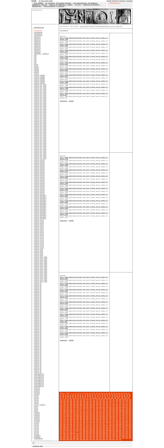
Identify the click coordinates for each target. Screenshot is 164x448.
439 (126, 421)
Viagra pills (39, 220)
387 (100, 418)
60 (68, 396)
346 (110, 415)
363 (94, 416)
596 (64, 433)
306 (123, 412)
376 (64, 418)
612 (117, 433)
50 (115, 395)
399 (67, 419)
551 (61, 430)
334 (71, 415)
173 (120, 402)
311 (67, 413)
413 (113, 419)
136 (71, 401)
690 (84, 439)
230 (90, 407)
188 (97, 404)
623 (81, 435)
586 (103, 432)
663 (67, 438)
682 (130, 438)
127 (113, 399)
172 (117, 402)
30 (65, 395)
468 (77, 424)
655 (113, 436)
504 (123, 425)
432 (103, 421)
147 (107, 401)
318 (90, 413)
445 (74, 422)
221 (61, 407)
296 (90, 412)
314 (77, 413)
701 (120, 439)
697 (107, 439)
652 (103, 436)
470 (84, 424)
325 (113, 413)
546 (117, 429)
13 (94, 393)
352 (130, 415)
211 (100, 405)
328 (123, 413)
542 (103, 429)
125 (107, 399)
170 (110, 402)
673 (100, 438)
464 (64, 424)
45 (102, 395)
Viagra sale (38, 249)
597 (67, 433)
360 (84, 416)
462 (130, 422)
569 (120, 430)
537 (87, 429)
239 (120, 407)
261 (120, 409)
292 (77, 412)
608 (103, 433)
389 (107, 418)
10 (87, 393)
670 (90, 438)
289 (67, 412)
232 (97, 407)
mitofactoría (39, 27)
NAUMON (33, 1)
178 (64, 404)
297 (94, 412)
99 (93, 398)
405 (87, 419)
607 (100, 433)
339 (87, 415)
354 (64, 416)
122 (97, 399)
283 (120, 410)
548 (123, 429)
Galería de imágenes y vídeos (60, 5)
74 (102, 396)
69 (90, 396)
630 (103, 435)
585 (100, 432)
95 (83, 398)
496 (97, 425)
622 (77, 435)
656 (117, 436)
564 (103, 430)
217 (120, 405)
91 (73, 398)
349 (120, 415)
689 (81, 439)
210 (97, 405)
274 (90, 410)
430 (97, 421)
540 (97, 429)
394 (123, 418)
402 (77, 419)
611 (113, 433)
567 (113, 430)
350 (123, 415)
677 (113, 438)
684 (64, 439)
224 (71, 407)
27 (129, 393)
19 (109, 393)
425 (81, 421)
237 (113, 407)
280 (110, 410)
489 (74, 425)
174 (123, 402)
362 (90, 416)
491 (81, 425)
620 (71, 435)
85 (129, 396)
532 (71, 429)
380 (77, 418)
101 (99, 398)
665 (74, 438)
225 (74, 407)
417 (126, 419)
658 (123, 436)
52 (120, 395)
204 (77, 405)
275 (94, 410)
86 (60, 398)
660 (130, 436)
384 (90, 418)
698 (110, 439)
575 (67, 432)
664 (71, 438)
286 (130, 410)
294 (84, 412)
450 (90, 422)
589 (113, 432)
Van (35, 55)
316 (84, 413)
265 (61, 410)
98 (90, 398)
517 (94, 427)
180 (71, 404)
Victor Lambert (40, 405)
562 (97, 430)
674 (103, 438)
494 (90, 425)
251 (87, 409)
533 (74, 429)
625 (87, 435)
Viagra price (39, 238)
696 (103, 439)
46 (105, 395)
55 (127, 395)
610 (110, 433)
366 (103, 416)
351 (126, 415)
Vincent (37, 412)
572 (130, 430)
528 (130, 427)
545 (113, 429)
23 (119, 393)
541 (100, 429)
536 (84, 429)
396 (130, 418)
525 (120, 427)
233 (100, 407)
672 (97, 438)
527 (126, 427)
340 (90, 415)
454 (103, 422)
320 (97, 413)
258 (110, 409)
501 (113, 425)
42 (95, 395)
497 (100, 425)
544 (110, 429)
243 (61, 409)
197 (126, 404)
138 (77, 401)
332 (64, 415)
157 (67, 402)
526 (123, 427)
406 (90, 419)
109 (125, 398)
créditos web (38, 446)
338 (84, 415)
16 (101, 393)
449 (87, 422)
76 (107, 396)
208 (90, 405)
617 (61, 435)
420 (64, 421)
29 (63, 395)
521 (107, 427)
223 (67, 407)
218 (123, 405)
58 (63, 396)
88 (65, 398)
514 (84, 427)
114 (71, 399)
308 (130, 412)
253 (94, 409)
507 (61, 427)
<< (33, 443)
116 (77, 399)
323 (107, 413)
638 (130, 435)
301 (107, 412)
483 (126, 424)
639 (61, 436)
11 (89, 393)
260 (117, 409)
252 (90, 409)
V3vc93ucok (38, 32)
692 (90, 439)
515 (87, 427)
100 (95, 398)
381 (81, 418)
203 (74, 405)
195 (120, 404)
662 (64, 438)
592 (123, 432)
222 (64, 407)
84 (127, 396)
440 (130, 421)
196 (123, 404)
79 (115, 396)
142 (90, 401)
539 (94, 429)
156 (64, 402)
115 (74, 399)
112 (64, 399)
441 (61, 422)
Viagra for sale (40, 84)
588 (110, 432)
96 (85, 398)
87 (63, 398)
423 (74, 421)
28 (60, 395)
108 (122, 398)
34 (75, 395)
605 (94, 433)
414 (117, 419)
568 (117, 430)
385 (94, 418)
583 (94, 432)
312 (71, 413)
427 (87, 421)
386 (97, 418)
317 (87, 413)
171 (113, 402)
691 (87, 439)
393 (120, 418)
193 (113, 404)
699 (113, 439)
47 (107, 395)
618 (64, 435)
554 (71, 430)
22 (116, 393)
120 (90, 399)
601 (81, 433)
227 (81, 407)
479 (113, 424)
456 (110, 422)
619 (67, 435)
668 (84, 438)
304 (117, 412)
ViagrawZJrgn (39, 374)
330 (130, 413)
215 (113, 405)
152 (123, 401)
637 (126, 435)
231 (94, 407)
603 (87, 433)
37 (83, 395)
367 (107, 416)
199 (61, 405)
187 (94, 404)
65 (80, 396)
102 (102, 398)
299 (100, 412)
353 (61, 416)
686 (71, 439)
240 (123, 407)
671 (94, 438)
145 (100, 401)
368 (110, 416)
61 (70, 396)
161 (81, 402)
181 (74, 404)
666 (77, 438)
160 (77, 402)
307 (126, 412)
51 (117, 395)
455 (107, 422)
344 (103, 415)
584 (97, 432)
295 (87, 412)
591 (120, 432)
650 (97, 436)
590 (117, 432)
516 (90, 427)
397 (61, 419)
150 (117, 401)
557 (81, 430)
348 (117, 415)
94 (80, 398)
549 (126, 429)
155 (61, 402)
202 (71, 405)
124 (103, 399)
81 (120, 396)
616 (130, 433)
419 (61, 421)
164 (90, 402)
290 (71, 412)
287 (61, 412)
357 (74, 416)
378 (71, 418)
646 (84, 436)
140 (84, 401)
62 (73, 396)
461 (126, 422)
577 (74, 432)
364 (97, 416)
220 (130, 405)
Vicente (37, 388)
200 (64, 405)
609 (107, 433)
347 (113, 415)
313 (74, 413)
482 (123, 424)
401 (74, 419)
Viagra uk (38, 283)
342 (97, 415)
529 (61, 429)
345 (107, 415)
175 (126, 402)
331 (61, 415)
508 (64, 427)
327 (120, 413)
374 (130, 416)
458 (117, 422)
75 (105, 396)
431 (100, 421)
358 (77, 416)
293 (81, 412)
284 (123, 410)
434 (110, 421)
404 (84, 419)
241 (126, 407)
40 (90, 395)
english (115, 1)
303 (113, 412)
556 (77, 430)
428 (90, 421)
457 (113, 422)
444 (71, 422)
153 (126, 401)
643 (74, 436)
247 (74, 409)
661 (61, 438)
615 (126, 433)
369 (113, 416)
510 (71, 427)
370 (117, 416)
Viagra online (39, 160)
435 (113, 421)
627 (94, 435)
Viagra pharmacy (40, 195)
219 (126, 405)
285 (126, 410)
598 (71, 433)
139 (81, 401)
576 (71, 432)
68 (88, 396)
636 (123, 435)
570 (123, 430)
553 (67, 430)
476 (103, 424)
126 (110, 399)
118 (84, 399)
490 (77, 425)
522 (110, 427)
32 (70, 395)
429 (94, 421)
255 (100, 409)
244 (64, 409)
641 (67, 436)
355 (67, 416)
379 (74, 418)
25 (124, 393)
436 (117, 421)
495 (94, 425)
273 (87, 410)
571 (126, 430)
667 (81, 438)
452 (97, 422)
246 (71, 409)
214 (110, 405)
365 (100, 416)
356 (71, 416)
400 (71, 419)
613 (120, 433)
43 (97, 395)
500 (110, 425)
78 (112, 396)
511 (74, 427)
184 (84, 404)
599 (74, 433)
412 (110, 419)
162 (84, 402)
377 (67, 418)
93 (78, 398)
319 (94, 413)
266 (64, 410)
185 (87, 404)
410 (103, 419)
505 (126, 425)
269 (74, 410)
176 (130, 402)
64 (78, 396)
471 (87, 424)
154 (130, 401)
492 (84, 425)
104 (108, 398)
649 (94, 436)
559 (87, 430)
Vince (36, 406)
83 (125, 396)
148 (110, 401)
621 (74, 435)
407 (94, 419)
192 (110, 404)
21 (114, 393)
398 (64, 419)
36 (80, 395)
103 (105, 398)
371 (120, 416)
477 (107, 424)
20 (111, 393)
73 (100, 396)
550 (130, 429)
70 (93, 396)
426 (84, 421)
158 (71, 402)
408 (97, 419)
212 (103, 405)
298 (97, 412)
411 (107, 419)
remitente (63, 101)
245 (67, 409)
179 (67, 404)
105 (112, 398)
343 (100, 415)
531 (67, 429)
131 (126, 399)
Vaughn (36, 67)
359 (81, 416)
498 (103, 425)
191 (107, 404)
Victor (36, 395)
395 (126, 418)
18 (106, 393)
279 (107, 410)
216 (117, 405)
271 (81, 410)
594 (130, 432)
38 (85, 395)
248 (77, 409)
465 (67, 424)
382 (84, 418)
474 (97, 424)
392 (117, 418)
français (122, 1)
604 (90, 433)
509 (67, 427)
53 (122, 395)
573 (61, 432)
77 (110, 396)
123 (100, 399)
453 (100, 422)
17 (104, 393)
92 (75, 398)
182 (77, 404)
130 (123, 399)
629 (100, 435)
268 (71, 410)
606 (97, 433)
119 (87, 399)
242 (130, 407)
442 (64, 422)
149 (113, 401)
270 (77, 410)
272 (84, 410)
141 (87, 401)
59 (65, 396)
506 (130, 425)
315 (81, 413)
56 (129, 395)
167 (100, 402)
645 (81, 436)
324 (110, 413)
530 (64, 429)
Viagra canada (39, 75)
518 (97, 427)
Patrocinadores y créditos (54, 6)
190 (103, 404)
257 (107, 409)
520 (103, 427)
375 (61, 418)
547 (120, 429)
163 (87, 402)
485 (61, 425)
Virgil (36, 423)
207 (87, 405)
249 (81, 409)
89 (68, 398)
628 (97, 435)
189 (100, 404)
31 (68, 395)
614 (123, 433)
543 (107, 429)
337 (81, 415)
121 (94, 399)
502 (117, 425)
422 (71, 421)
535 (81, 429)
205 (81, 405)
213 (107, 405)
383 (87, 418)
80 (117, 396)
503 (120, 425)
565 (107, 430)
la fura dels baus (46, 1)
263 (126, 409)
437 (120, 421)
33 (73, 395)
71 (95, 396)
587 (107, 432)
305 (120, 412)
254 (97, 409)
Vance (36, 64)
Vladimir (37, 435)
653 (107, 436)
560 (90, 430)
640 (64, 436)
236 (110, 407)
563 (100, 430)
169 (107, 402)
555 (74, 430)
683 (61, 439)
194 (117, 404)
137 (74, 401)
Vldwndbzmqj (38, 438)
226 (77, 407)
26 (126, 393)
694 (97, 439)
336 (77, 415)
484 (130, 424)
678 (117, 438)
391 (113, 418)
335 (74, 415)
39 (88, 395)
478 (110, 424)
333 (67, 415)
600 (77, 433)
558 (84, 430)
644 (77, 436)
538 (90, 429)
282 (117, 410)
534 (77, 429)
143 (94, 401)
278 (103, 410)
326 (117, 413)
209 (94, 405)
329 (126, 413)
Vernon (36, 74)
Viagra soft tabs (40, 257)
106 (115, 398)
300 (103, 412)
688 (77, 439)
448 (84, 422)
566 (110, 430)
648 (90, 436)
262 (123, 409)
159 (74, 402)
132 (130, 399)
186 (90, 404)
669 (87, 438)
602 (84, 433)
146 (103, 401)
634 (117, 435)
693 (94, 439)
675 (107, 438)
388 (103, 418)
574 (64, 432)
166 (97, 402)
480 (117, 424)
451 (94, 422)
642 (71, 436)
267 (67, 410)
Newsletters (36, 6)
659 (126, 436)
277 (100, 410)
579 (81, 432)
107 (118, 398)
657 (120, 436)
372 (123, 416)
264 (130, 409)
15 (99, 393)
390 (110, 418)
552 (64, 430)
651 (100, 436)
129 (120, 399)
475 (100, 424)
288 (64, 412)
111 (61, 399)
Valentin (37, 37)
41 (93, 395)
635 (120, 435)
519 (100, 427)
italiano (129, 1)
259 (113, 409)
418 (130, 419)
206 (84, 405)
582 (90, 432)
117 (81, 399)
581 (87, 432)
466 (71, 424)
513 (81, 427)
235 (107, 407)
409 (100, 419)
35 (78, 395)
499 (107, 425)
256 (103, 409)
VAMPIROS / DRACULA (41, 54)
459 (120, 422)
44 (100, 395)
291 (74, 412)
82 (122, 396)
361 (87, 416)
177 (61, 404)
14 (97, 393)
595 (61, 433)
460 (123, 422)
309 (61, 413)
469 (81, 424)
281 (113, 410)
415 (120, 419)
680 (123, 438)
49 (112, 395)
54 (125, 395)
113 (67, 399)
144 (97, 401)
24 (121, 393)
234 (103, 407)
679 (120, 438)
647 (87, 436)
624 (84, 435)
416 (123, 419)
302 (110, 412)
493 (87, 425)
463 (61, 424)
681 (126, 438)
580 (84, 432)
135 (67, 401)
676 (110, 438)
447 (81, 422)
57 (60, 396)
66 (83, 396)
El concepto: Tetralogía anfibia (58, 3)
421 (67, 421)
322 (103, 413)
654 (110, 436)
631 (107, 435)
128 (117, 399)
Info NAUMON (38, 3)
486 (64, 425)
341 (94, 415)
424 (77, 421)
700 (117, 439)
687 (74, 439)
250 (84, 409)
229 (87, 407)
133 (61, 401)
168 (103, 402)
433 (107, 421)
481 (120, 424)
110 (128, 398)
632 (110, 435)
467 (74, 424)
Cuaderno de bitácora (91, 5)
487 (67, 425)
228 (84, 407)
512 (77, 427)
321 (100, 413)
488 (71, 425)
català (108, 1)
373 (126, 416)
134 (64, 401)
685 (67, 439)
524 (117, 427)
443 (67, 422)
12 (92, 393)
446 (77, 422)
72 (97, 396)
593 (126, 432)
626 (90, 435)
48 (110, 395)
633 (113, 435)
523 (113, 427)
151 (120, 401)
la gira (78, 5)
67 (85, 396)
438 (123, 421)
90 (70, 398)
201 (67, 405)
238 (117, 407)
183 (81, 404)
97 (88, 398)
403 (81, 419)
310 (64, 413)
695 (100, 439)
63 (75, 396)
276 (97, 410)
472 (90, 424)
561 (94, 430)
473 (94, 424)
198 (130, 404)
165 (94, 402)
